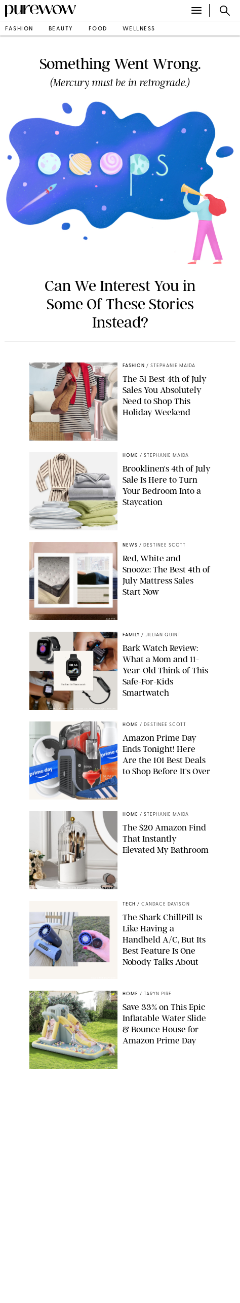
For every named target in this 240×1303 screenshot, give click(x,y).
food (98, 29)
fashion (19, 29)
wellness (139, 29)
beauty (61, 29)
